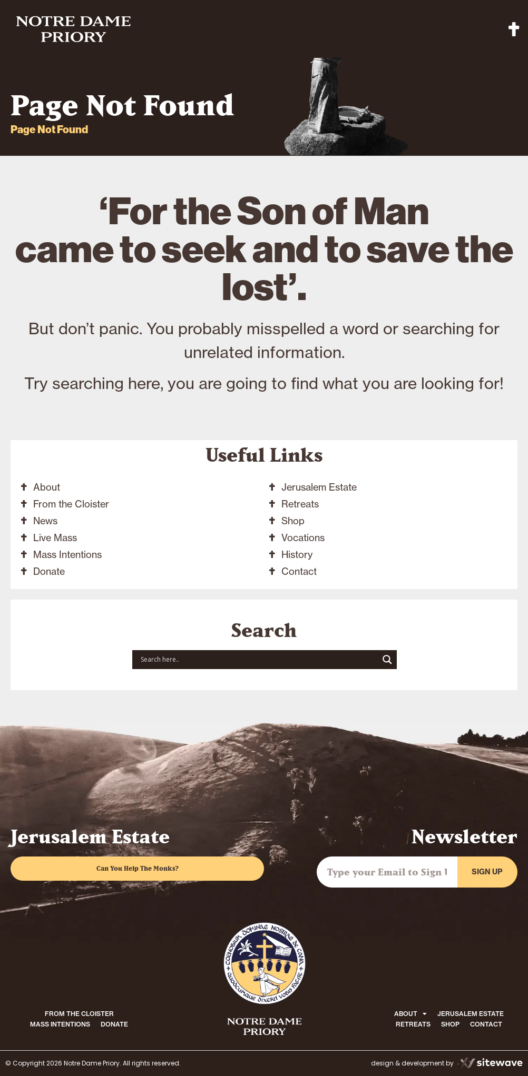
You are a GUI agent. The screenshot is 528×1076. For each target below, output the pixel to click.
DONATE (114, 1024)
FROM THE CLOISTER (79, 1014)
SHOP (450, 1024)
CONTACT (486, 1024)
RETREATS (413, 1024)
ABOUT (410, 1014)
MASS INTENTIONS (60, 1024)
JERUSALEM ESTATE (470, 1014)
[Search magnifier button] (387, 660)
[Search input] (258, 660)
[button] (514, 29)
